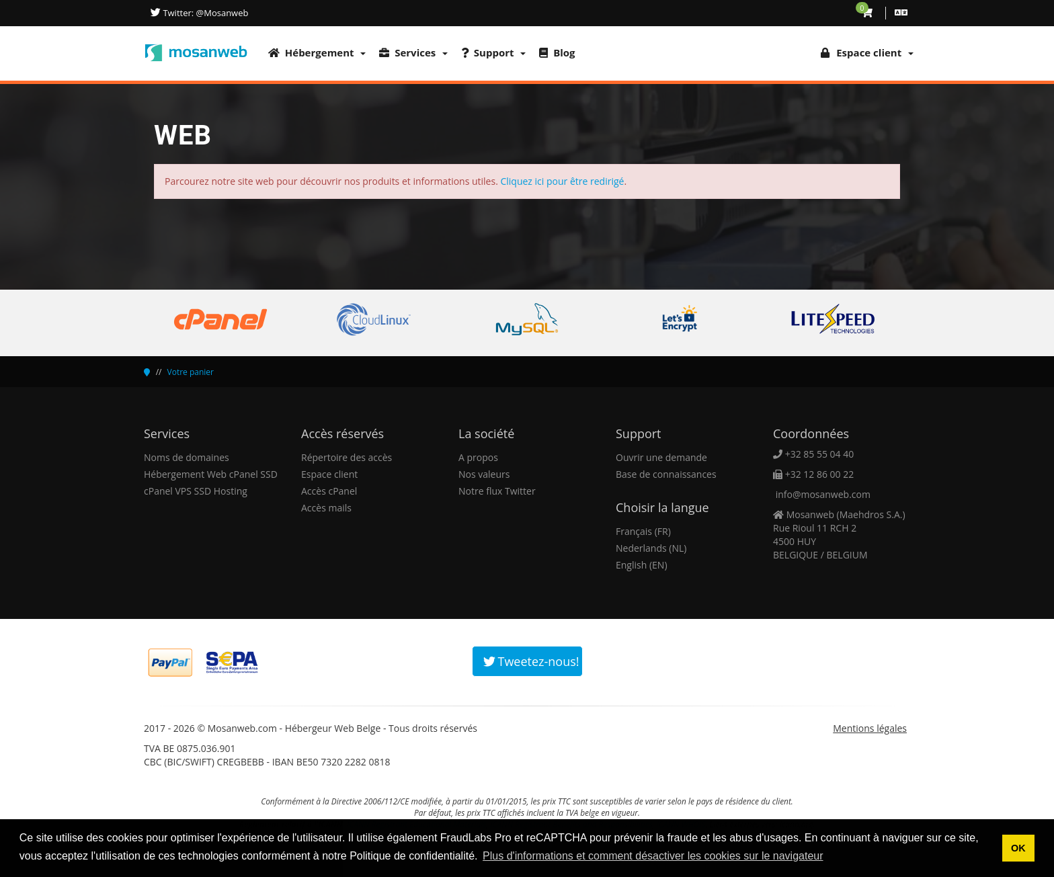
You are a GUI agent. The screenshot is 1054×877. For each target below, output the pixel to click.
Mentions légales (870, 728)
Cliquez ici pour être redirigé (562, 181)
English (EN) (641, 564)
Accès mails (326, 507)
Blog (557, 52)
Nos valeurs (484, 474)
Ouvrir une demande (661, 457)
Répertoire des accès (346, 457)
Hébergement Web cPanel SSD (211, 474)
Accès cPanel (329, 491)
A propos (478, 457)
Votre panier (190, 372)
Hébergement (317, 52)
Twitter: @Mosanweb (204, 13)
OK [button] (1018, 848)
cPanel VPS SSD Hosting (195, 491)
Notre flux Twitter (497, 491)
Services (413, 52)
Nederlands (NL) (651, 548)
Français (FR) (643, 531)
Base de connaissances (666, 474)
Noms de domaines (186, 457)
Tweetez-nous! (531, 661)
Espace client (329, 474)
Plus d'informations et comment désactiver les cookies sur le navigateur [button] (653, 856)
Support (493, 52)
